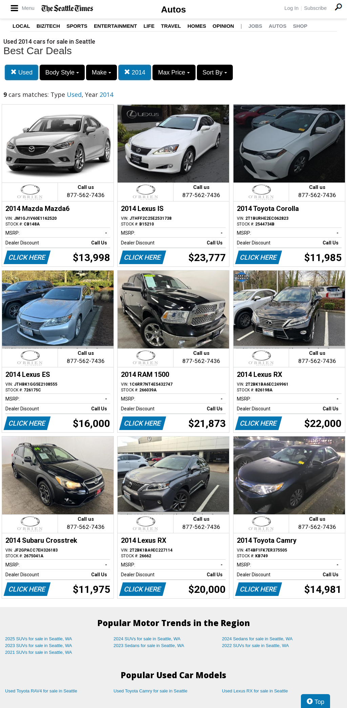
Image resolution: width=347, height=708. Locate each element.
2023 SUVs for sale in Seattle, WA (38, 645)
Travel (171, 26)
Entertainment (115, 26)
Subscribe (315, 8)
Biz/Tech (48, 26)
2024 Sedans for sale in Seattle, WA (257, 638)
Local (21, 26)
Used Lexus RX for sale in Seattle (255, 690)
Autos (173, 9)
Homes (196, 26)
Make (101, 72)
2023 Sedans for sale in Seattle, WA (149, 645)
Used (22, 72)
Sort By (215, 72)
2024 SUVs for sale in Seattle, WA (147, 638)
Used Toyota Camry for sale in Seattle (150, 690)
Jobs (255, 26)
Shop (300, 26)
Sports (76, 26)
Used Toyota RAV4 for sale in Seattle (41, 690)
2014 (134, 72)
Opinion (223, 26)
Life (149, 26)
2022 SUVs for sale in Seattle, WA (255, 645)
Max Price (174, 72)
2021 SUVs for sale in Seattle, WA (38, 652)
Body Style (62, 72)
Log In (291, 8)
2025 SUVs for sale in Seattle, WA (38, 638)
